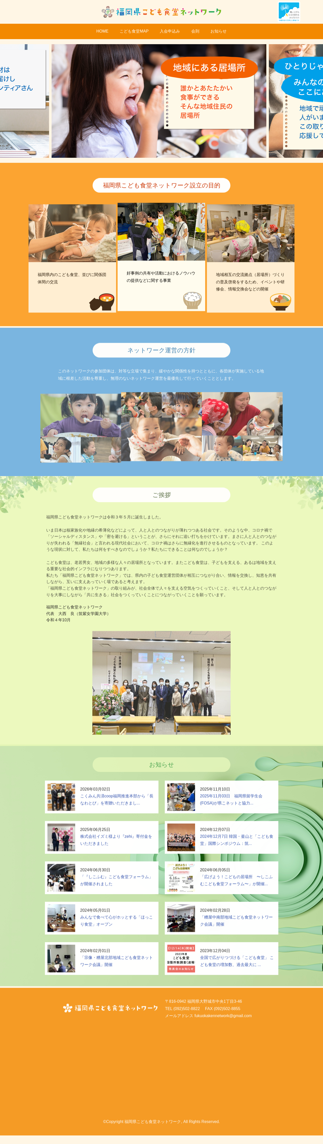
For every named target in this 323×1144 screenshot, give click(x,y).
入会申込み (170, 31)
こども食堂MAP (134, 31)
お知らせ (218, 31)
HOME (102, 31)
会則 (195, 31)
